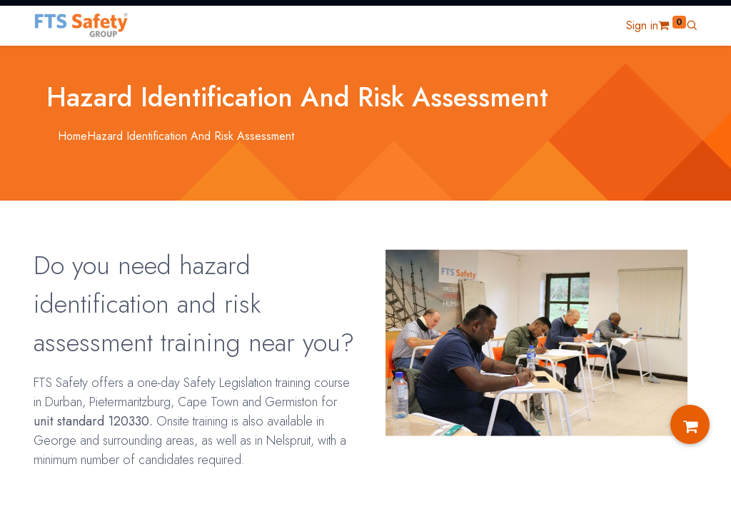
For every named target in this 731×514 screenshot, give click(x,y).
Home (72, 136)
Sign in (642, 25)
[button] (691, 25)
